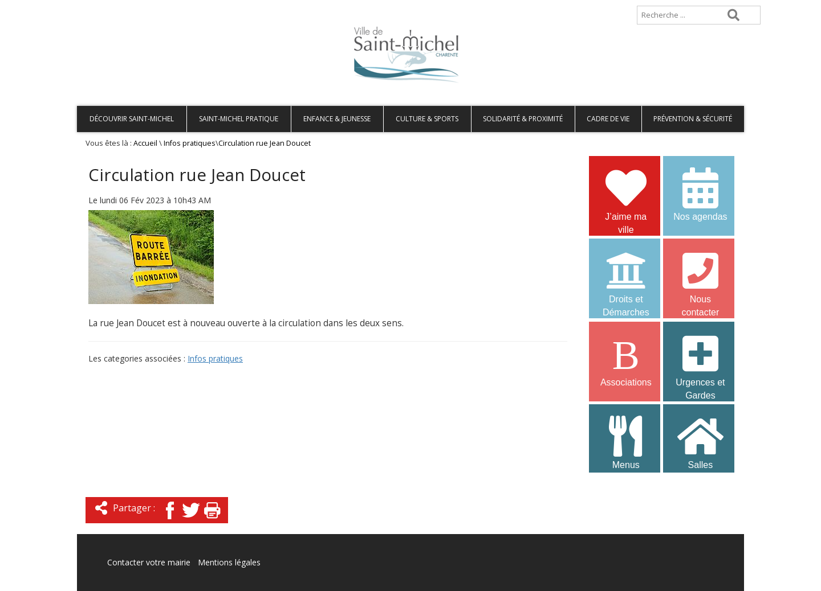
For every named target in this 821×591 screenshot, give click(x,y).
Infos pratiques (190, 143)
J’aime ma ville (626, 194)
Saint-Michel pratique (238, 119)
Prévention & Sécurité (692, 119)
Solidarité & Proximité (523, 119)
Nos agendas (700, 193)
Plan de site (149, 5)
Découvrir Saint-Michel (132, 119)
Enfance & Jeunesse (337, 119)
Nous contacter (700, 277)
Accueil (95, 5)
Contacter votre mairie (148, 562)
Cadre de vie (608, 119)
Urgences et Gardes (700, 360)
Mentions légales (229, 562)
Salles (700, 441)
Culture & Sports (427, 119)
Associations (626, 359)
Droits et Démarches (626, 277)
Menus (626, 441)
